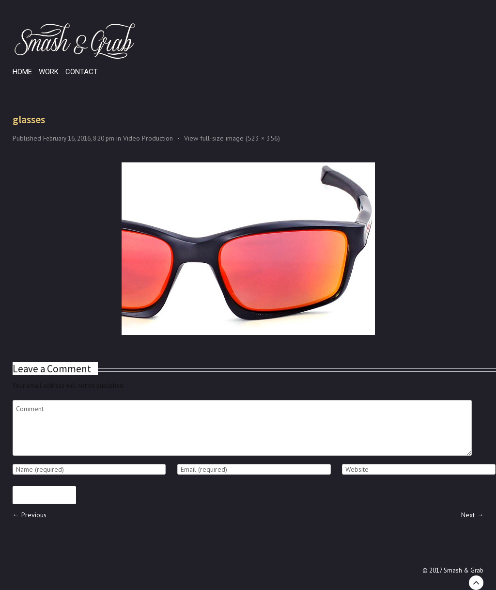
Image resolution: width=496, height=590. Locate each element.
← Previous (29, 514)
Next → (472, 514)
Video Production (148, 138)
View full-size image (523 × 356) (232, 138)
